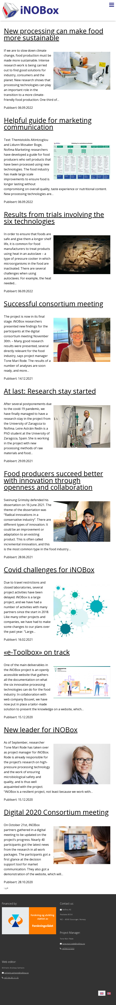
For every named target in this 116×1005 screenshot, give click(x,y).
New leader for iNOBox (41, 729)
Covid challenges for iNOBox (49, 569)
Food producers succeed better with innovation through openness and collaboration (53, 480)
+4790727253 (68, 948)
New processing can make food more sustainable (53, 34)
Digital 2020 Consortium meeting (56, 812)
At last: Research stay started (50, 391)
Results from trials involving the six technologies (54, 218)
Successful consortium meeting (53, 303)
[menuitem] (101, 993)
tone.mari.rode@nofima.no (73, 943)
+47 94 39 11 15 (11, 977)
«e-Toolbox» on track (37, 652)
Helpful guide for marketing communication (48, 124)
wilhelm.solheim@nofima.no (16, 973)
